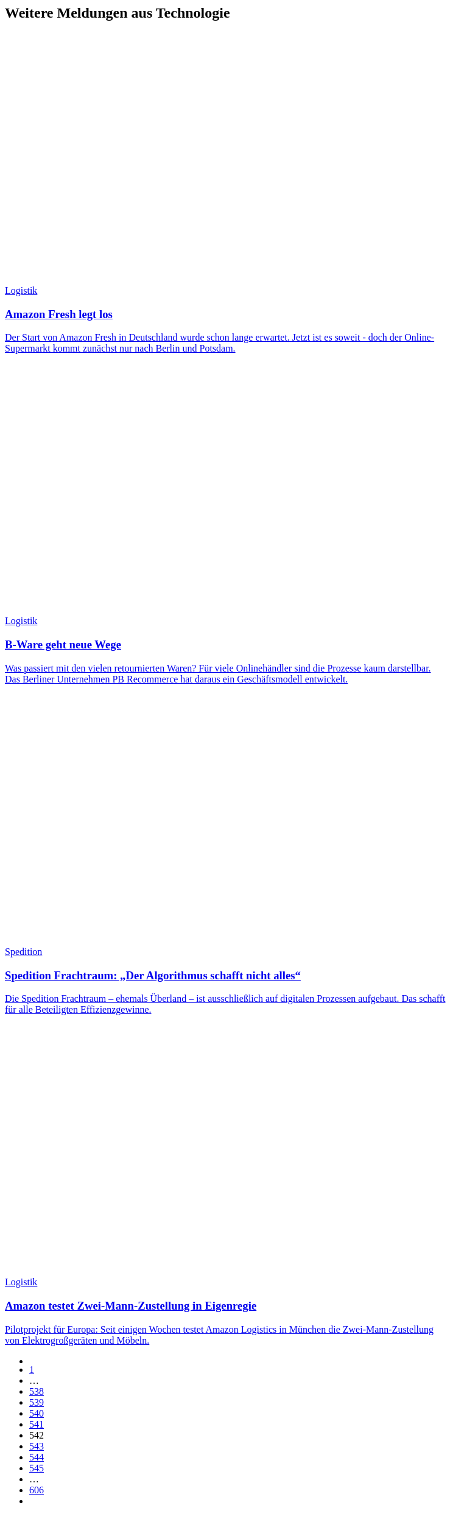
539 (36, 1402)
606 (36, 1490)
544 (36, 1457)
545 (36, 1468)
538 (36, 1391)
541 (36, 1424)
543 (36, 1446)
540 (36, 1413)
